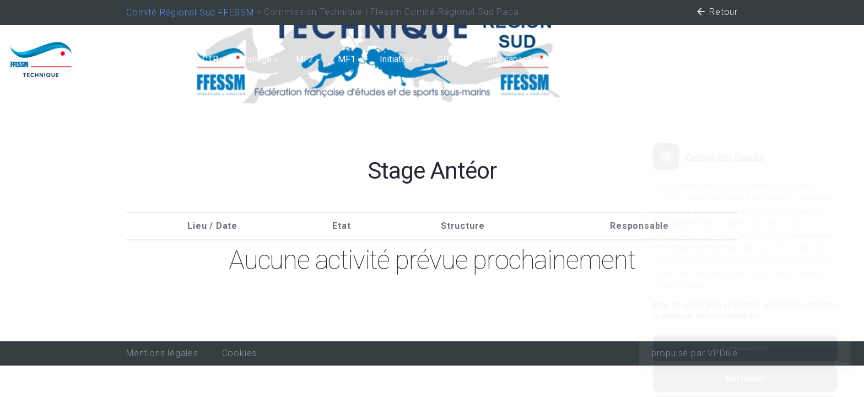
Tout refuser (745, 331)
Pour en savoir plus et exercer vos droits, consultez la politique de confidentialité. (745, 262)
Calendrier (167, 59)
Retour (716, 13)
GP (443, 59)
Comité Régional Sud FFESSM (190, 12)
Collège (257, 59)
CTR (210, 59)
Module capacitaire (509, 59)
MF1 (346, 59)
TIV (647, 59)
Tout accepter (744, 361)
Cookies (239, 353)
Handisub (696, 59)
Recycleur (758, 59)
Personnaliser (745, 300)
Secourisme (593, 59)
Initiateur (396, 59)
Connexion (828, 59)
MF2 (305, 59)
